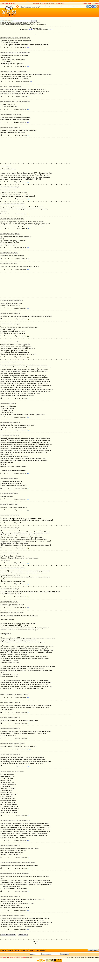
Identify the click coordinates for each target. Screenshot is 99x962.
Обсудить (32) (18, 81)
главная (3, 950)
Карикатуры (60, 1)
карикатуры (25, 950)
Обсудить (16, 47)
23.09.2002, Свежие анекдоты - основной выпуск (15, 52)
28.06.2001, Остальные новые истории (12, 612)
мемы (31, 950)
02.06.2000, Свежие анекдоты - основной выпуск (15, 37)
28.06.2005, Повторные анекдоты (10, 845)
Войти (89, 3)
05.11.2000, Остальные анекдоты (10, 233)
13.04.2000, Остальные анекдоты (10, 187)
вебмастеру (24, 957)
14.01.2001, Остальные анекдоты (10, 528)
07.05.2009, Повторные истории (9, 435)
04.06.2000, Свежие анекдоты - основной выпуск (15, 101)
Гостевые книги (60, 3)
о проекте (18, 957)
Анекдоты (5, 1)
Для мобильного (37, 3)
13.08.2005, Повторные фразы (9, 602)
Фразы (39, 1)
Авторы (71, 1)
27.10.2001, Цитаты (5, 166)
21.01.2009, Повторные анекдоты (10, 422)
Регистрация (95, 3)
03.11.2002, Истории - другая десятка (11, 86)
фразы (37, 950)
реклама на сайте (4, 957)
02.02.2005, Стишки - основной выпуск (12, 771)
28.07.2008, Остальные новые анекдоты (12, 743)
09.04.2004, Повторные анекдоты (10, 754)
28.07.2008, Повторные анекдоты (10, 324)
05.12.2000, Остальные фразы (9, 252)
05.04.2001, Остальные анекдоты (10, 702)
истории (17, 950)
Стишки (49, 1)
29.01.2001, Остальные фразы (9, 504)
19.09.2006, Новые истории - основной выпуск (14, 71)
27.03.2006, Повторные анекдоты (10, 341)
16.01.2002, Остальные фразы (9, 478)
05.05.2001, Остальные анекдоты (10, 313)
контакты (12, 957)
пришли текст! (93, 950)
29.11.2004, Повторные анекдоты (10, 589)
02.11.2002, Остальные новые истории (12, 219)
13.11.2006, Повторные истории (9, 515)
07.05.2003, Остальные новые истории (12, 362)
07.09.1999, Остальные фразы (9, 493)
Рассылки (44, 3)
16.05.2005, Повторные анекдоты (10, 728)
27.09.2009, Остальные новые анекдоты (12, 915)
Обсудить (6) (18, 749)
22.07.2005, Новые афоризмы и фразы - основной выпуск (17, 862)
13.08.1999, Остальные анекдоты (10, 896)
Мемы (27, 1)
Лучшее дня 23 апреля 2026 (7, 3)
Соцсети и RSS (52, 3)
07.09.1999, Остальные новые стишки (11, 300)
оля (28, 47)
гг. (31, 29)
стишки (42, 950)
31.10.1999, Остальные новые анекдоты (12, 204)
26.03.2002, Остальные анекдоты (10, 127)
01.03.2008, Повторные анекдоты (10, 717)
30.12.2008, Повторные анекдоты (10, 553)
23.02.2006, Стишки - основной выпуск (12, 114)
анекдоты (10, 950)
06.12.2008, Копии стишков (8, 403)
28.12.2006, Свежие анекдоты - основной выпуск (15, 820)
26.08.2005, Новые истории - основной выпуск (14, 873)
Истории (16, 1)
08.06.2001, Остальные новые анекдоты (12, 568)
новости (30, 957)
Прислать (83, 1)
